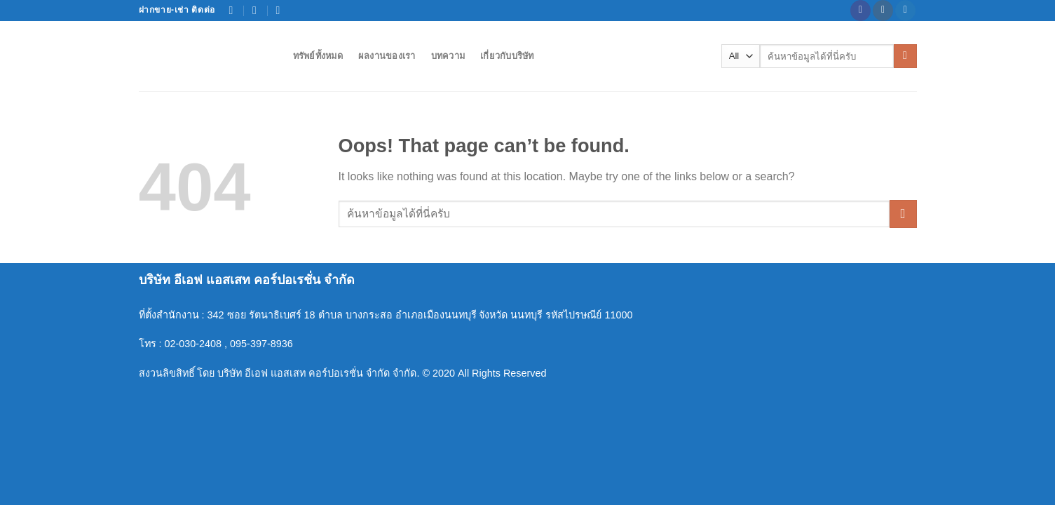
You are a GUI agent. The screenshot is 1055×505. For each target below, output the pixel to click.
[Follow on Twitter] (905, 10)
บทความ (448, 55)
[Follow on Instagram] (883, 10)
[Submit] (905, 56)
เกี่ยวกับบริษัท (507, 55)
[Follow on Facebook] (860, 10)
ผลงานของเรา (387, 55)
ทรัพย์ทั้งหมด (318, 55)
